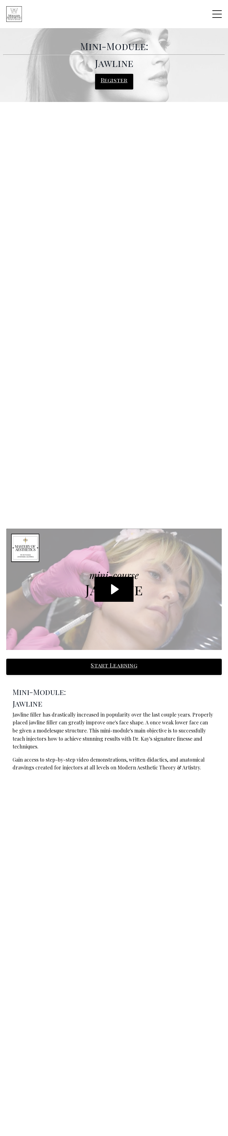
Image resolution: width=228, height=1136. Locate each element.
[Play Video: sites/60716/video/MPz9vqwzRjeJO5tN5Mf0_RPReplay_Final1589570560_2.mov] (114, 589)
